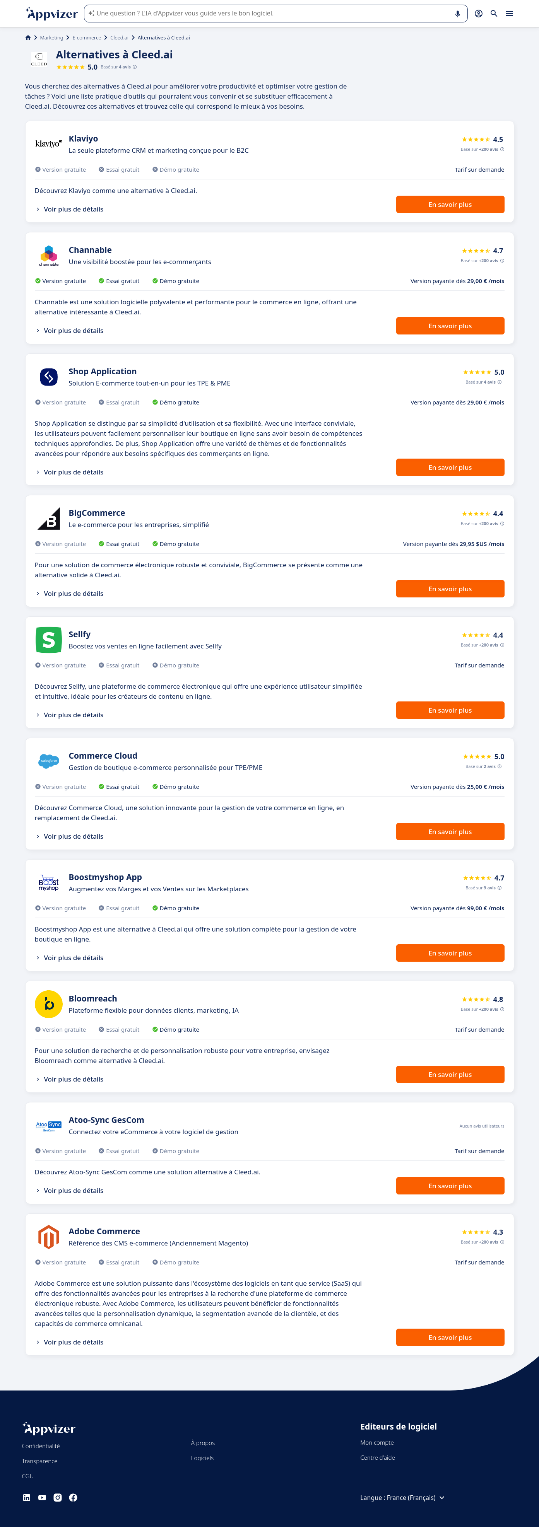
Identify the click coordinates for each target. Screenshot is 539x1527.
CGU (28, 1476)
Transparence (40, 1461)
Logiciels (202, 1458)
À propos (203, 1443)
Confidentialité (41, 1446)
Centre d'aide (377, 1457)
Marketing (51, 37)
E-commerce (86, 37)
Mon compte (377, 1442)
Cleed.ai (119, 37)
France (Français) (417, 1497)
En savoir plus (450, 204)
